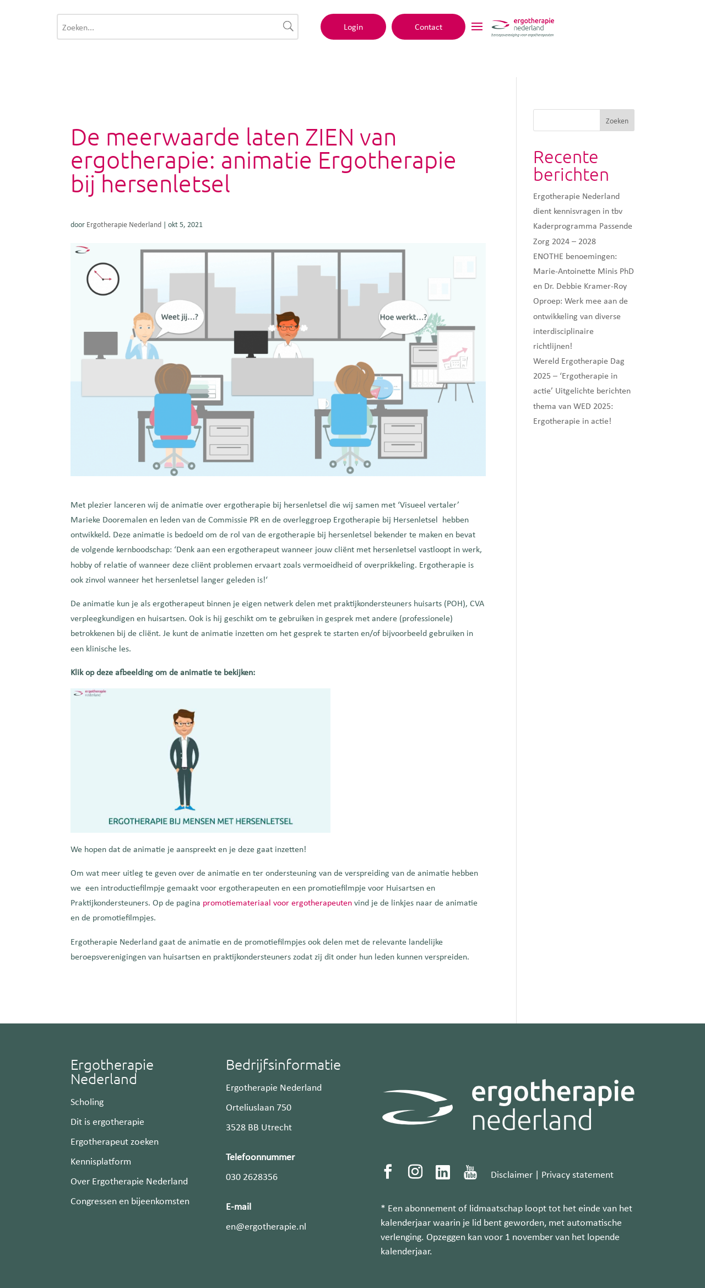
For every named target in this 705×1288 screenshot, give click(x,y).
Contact (577, 31)
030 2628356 (252, 1176)
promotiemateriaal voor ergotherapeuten (277, 902)
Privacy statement (577, 1174)
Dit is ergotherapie (107, 1121)
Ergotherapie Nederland (123, 224)
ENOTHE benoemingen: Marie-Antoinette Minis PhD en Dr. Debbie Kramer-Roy (583, 271)
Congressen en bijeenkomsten (129, 1200)
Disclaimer (512, 1174)
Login (502, 31)
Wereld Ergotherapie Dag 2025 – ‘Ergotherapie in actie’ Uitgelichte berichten (582, 375)
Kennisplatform (100, 1160)
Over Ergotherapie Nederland (129, 1180)
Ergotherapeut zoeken (114, 1140)
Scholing (87, 1101)
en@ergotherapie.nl (266, 1225)
